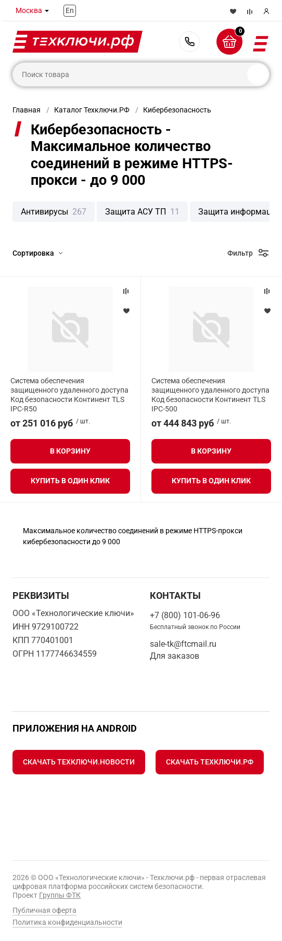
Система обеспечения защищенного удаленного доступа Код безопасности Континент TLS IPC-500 (210, 395)
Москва (29, 10)
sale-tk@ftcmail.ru (183, 644)
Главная (26, 110)
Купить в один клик (70, 480)
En (70, 10)
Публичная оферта (44, 910)
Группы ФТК (60, 895)
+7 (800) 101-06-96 (189, 41)
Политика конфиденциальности (67, 922)
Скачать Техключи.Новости (79, 762)
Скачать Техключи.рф (209, 762)
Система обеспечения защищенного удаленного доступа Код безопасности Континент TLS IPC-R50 (69, 395)
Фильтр (240, 253)
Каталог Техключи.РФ (92, 110)
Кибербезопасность (177, 110)
